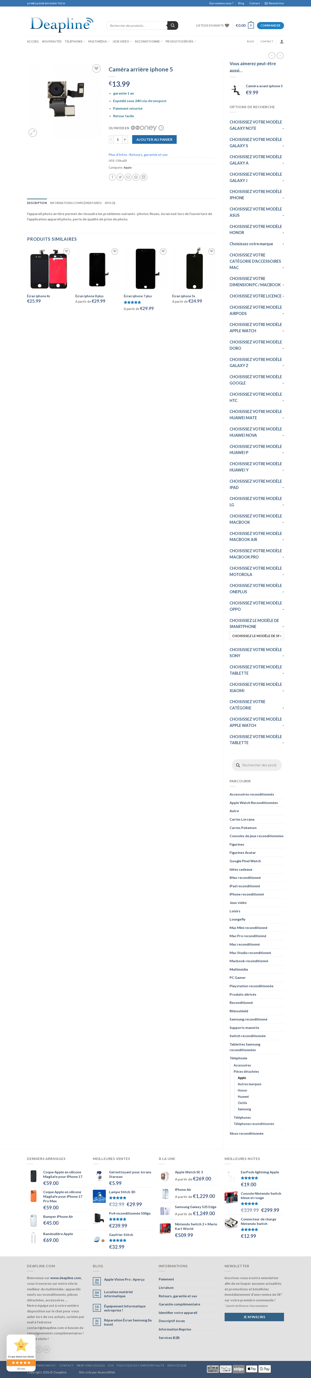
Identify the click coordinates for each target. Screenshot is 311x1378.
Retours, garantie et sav (178, 1296)
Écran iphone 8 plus (89, 296)
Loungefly (238, 919)
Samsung (244, 1109)
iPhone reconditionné (247, 894)
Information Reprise (175, 1329)
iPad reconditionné (245, 886)
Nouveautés (52, 41)
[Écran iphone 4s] (49, 269)
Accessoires (242, 1065)
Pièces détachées (246, 1071)
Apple (242, 1078)
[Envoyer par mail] (128, 177)
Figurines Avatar (243, 852)
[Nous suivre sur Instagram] (38, 1349)
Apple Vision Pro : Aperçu (124, 1279)
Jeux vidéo (122, 41)
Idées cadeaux (241, 869)
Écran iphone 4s (38, 296)
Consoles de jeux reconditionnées (257, 836)
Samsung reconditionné (248, 1019)
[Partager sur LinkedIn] (143, 177)
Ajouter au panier (154, 139)
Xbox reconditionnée (246, 1133)
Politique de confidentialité (140, 1365)
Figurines (237, 844)
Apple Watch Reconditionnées (254, 803)
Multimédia (98, 41)
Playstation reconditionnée (251, 986)
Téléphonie (75, 41)
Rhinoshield (239, 1011)
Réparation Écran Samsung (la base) (128, 1322)
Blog (241, 3)
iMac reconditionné (245, 877)
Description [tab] (37, 203)
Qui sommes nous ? (221, 3)
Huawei (243, 1096)
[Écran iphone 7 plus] (146, 269)
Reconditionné (149, 41)
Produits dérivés (181, 41)
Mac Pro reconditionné (248, 936)
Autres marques (249, 1084)
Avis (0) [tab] (110, 203)
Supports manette (244, 1027)
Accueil (33, 41)
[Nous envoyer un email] (46, 1349)
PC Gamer (238, 977)
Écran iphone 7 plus (138, 296)
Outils (242, 1103)
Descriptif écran (172, 1321)
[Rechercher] (172, 25)
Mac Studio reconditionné (250, 953)
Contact (254, 3)
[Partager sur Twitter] (120, 177)
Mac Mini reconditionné (248, 928)
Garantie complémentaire (179, 1304)
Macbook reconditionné (249, 961)
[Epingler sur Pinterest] (136, 177)
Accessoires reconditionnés (252, 794)
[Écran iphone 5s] (194, 269)
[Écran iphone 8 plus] (97, 269)
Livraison (166, 1287)
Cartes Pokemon (243, 828)
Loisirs (235, 911)
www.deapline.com (65, 1278)
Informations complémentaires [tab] (76, 203)
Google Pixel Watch (245, 861)
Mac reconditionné (245, 944)
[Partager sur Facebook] (112, 177)
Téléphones (242, 1117)
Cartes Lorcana (242, 819)
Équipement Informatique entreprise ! (125, 1308)
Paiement (166, 1279)
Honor (242, 1090)
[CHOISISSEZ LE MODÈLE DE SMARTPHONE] (257, 636)
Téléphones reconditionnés (254, 1124)
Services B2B (169, 1337)
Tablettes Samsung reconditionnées (245, 1047)
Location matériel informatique (118, 1294)
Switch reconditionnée (248, 1036)
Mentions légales (91, 1365)
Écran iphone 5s (183, 296)
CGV (111, 1365)
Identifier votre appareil (178, 1312)
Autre (234, 811)
